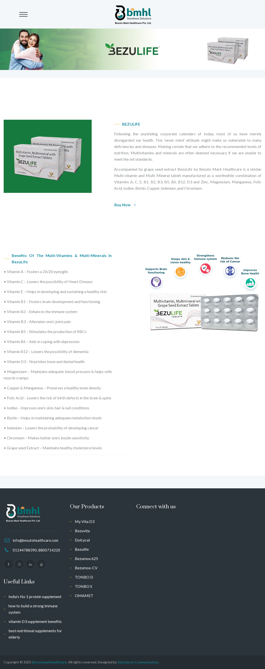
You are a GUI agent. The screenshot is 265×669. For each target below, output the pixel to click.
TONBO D (84, 577)
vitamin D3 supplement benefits (35, 621)
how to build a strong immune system (33, 608)
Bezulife (82, 549)
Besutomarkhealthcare (49, 662)
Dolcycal (82, 540)
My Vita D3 (84, 521)
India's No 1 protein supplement (35, 596)
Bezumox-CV (86, 567)
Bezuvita (82, 530)
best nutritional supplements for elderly (35, 633)
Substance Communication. (138, 662)
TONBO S (83, 586)
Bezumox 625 (86, 558)
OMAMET (84, 595)
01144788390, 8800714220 (36, 550)
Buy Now (125, 204)
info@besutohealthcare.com (35, 540)
